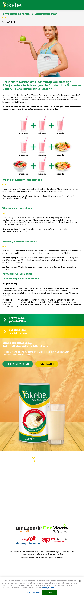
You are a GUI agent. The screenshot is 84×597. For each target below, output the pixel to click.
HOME (6, 469)
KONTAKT (7, 497)
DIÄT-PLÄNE (8, 474)
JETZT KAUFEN (47, 364)
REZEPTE (7, 488)
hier (24, 224)
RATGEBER (8, 479)
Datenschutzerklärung (12, 569)
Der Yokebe (16, 318)
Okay (50, 593)
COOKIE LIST (9, 511)
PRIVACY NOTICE (11, 502)
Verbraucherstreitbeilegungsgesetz (18, 573)
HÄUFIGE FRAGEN (11, 493)
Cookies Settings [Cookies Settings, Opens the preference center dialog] (33, 593)
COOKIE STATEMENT (12, 507)
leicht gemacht (19, 333)
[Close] (80, 582)
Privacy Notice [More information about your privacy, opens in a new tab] (48, 589)
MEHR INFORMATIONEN (18, 364)
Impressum (8, 566)
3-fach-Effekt (18, 321)
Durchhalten (17, 330)
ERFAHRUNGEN (10, 483)
